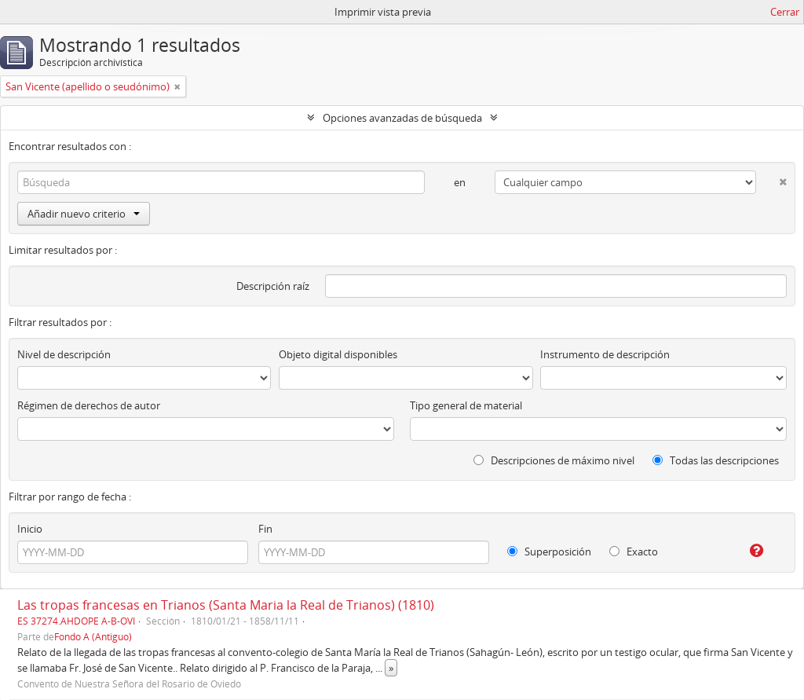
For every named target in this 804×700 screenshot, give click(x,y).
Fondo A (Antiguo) (93, 636)
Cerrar (784, 12)
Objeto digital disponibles (338, 354)
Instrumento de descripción (605, 354)
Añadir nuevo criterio (83, 214)
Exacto (633, 551)
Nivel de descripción (64, 354)
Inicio (29, 529)
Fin (265, 529)
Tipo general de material (466, 405)
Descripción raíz (272, 286)
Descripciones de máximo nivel (553, 460)
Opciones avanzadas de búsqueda (402, 118)
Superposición (549, 551)
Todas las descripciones (715, 460)
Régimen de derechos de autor (88, 405)
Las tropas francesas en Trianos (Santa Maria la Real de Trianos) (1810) (225, 605)
